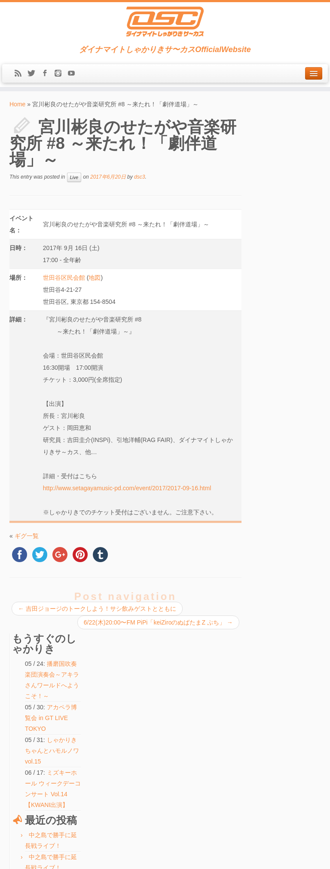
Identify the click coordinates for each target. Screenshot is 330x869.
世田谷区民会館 (64, 277)
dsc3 (139, 177)
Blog (18, 742)
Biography (24, 723)
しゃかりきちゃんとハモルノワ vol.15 (291, 232)
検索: (123, 793)
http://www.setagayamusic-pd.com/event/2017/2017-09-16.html (127, 488)
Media (20, 704)
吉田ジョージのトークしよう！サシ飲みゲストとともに (97, 608)
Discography (27, 733)
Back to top (309, 856)
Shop (19, 714)
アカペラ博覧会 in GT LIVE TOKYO (291, 200)
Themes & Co (194, 856)
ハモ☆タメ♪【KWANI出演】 (152, 715)
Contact (22, 752)
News (20, 685)
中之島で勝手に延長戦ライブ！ (155, 676)
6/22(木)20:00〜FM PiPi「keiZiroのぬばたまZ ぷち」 (157, 622)
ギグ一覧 (27, 535)
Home (17, 104)
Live (74, 177)
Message (25, 770)
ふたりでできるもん (143, 725)
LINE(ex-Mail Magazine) (41, 761)
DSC (143, 856)
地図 (95, 277)
